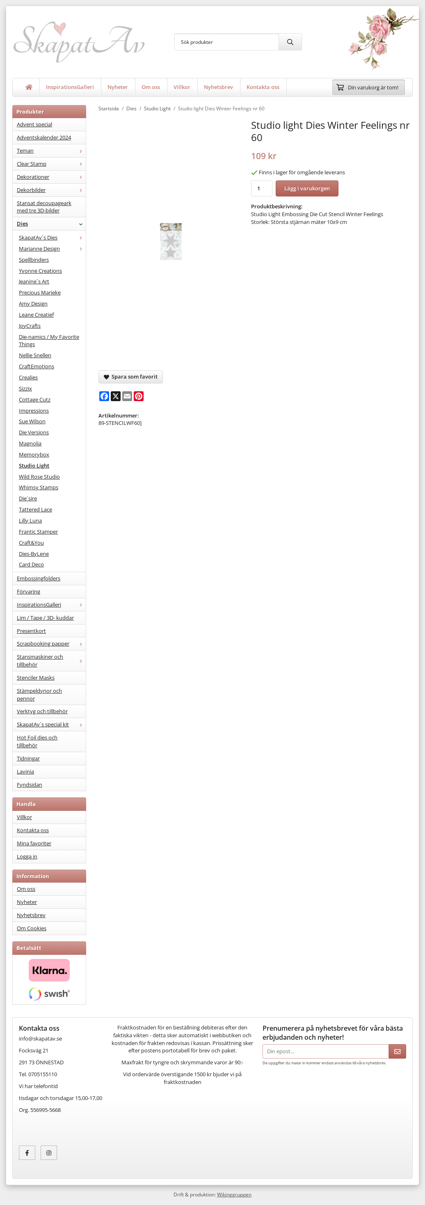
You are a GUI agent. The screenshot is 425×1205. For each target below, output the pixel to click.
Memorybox (34, 454)
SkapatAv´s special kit (51, 724)
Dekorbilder (51, 190)
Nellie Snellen (35, 355)
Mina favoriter (34, 843)
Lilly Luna (30, 520)
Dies (51, 223)
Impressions (34, 410)
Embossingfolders (38, 578)
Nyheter (117, 87)
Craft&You (31, 542)
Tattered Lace (35, 509)
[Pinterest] (138, 396)
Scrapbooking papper (51, 643)
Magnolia (30, 443)
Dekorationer (51, 176)
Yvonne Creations (40, 270)
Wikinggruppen (234, 1194)
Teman (51, 150)
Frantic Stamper (38, 531)
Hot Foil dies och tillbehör (37, 741)
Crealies (28, 377)
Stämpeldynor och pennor (39, 694)
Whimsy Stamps (38, 487)
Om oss (151, 87)
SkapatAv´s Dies (52, 237)
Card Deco (31, 564)
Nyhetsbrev (218, 87)
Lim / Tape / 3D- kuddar (45, 617)
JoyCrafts (30, 325)
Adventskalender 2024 (44, 137)
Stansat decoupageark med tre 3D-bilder (44, 207)
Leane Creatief (36, 314)
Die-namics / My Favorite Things (49, 340)
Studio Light (34, 465)
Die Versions (34, 432)
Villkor (182, 87)
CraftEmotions (36, 366)
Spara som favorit (131, 376)
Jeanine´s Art (34, 281)
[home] (29, 87)
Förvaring (28, 591)
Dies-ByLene (34, 553)
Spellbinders (34, 259)
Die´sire (28, 498)
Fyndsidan (29, 784)
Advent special (34, 124)
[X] (115, 396)
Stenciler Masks (36, 677)
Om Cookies (31, 928)
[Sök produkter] (227, 42)
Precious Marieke (40, 292)
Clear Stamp (51, 163)
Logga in (27, 856)
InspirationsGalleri (70, 87)
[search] (290, 42)
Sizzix (25, 388)
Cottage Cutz (34, 399)
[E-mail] (127, 396)
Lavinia (25, 771)
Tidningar (28, 758)
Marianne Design (52, 248)
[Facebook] (104, 396)
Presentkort (31, 630)
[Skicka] (397, 1051)
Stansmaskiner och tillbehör (51, 660)
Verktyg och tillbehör (42, 711)
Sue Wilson (32, 421)
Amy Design (33, 303)
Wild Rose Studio (39, 476)
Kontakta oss (263, 87)
